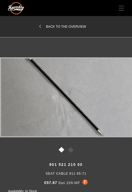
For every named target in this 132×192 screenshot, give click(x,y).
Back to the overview (66, 27)
